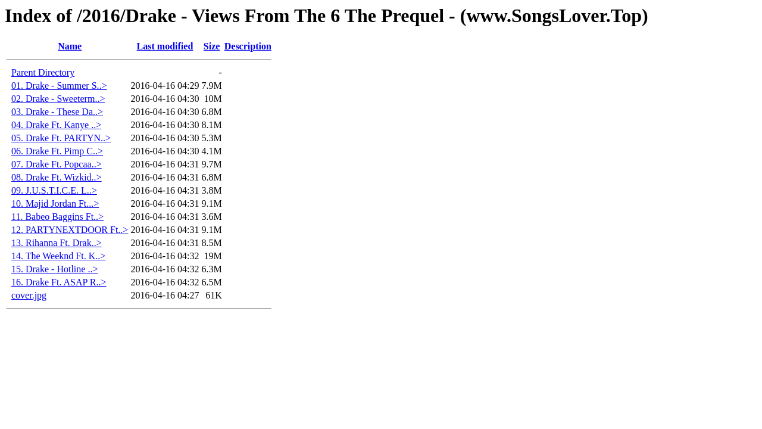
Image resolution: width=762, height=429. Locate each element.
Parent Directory (42, 72)
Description (247, 46)
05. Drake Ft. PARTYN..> (61, 138)
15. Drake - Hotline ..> (54, 269)
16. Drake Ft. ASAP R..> (59, 282)
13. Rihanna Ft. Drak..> (56, 243)
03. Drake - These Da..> (57, 112)
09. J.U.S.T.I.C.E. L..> (54, 190)
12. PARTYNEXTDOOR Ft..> (69, 230)
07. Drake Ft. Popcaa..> (56, 164)
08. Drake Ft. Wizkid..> (56, 177)
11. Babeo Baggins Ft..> (57, 217)
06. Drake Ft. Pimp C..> (57, 151)
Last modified (165, 46)
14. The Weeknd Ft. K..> (58, 256)
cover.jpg (28, 295)
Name (70, 46)
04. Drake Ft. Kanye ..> (56, 125)
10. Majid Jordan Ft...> (55, 203)
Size (212, 46)
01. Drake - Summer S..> (59, 85)
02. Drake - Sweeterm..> (58, 99)
